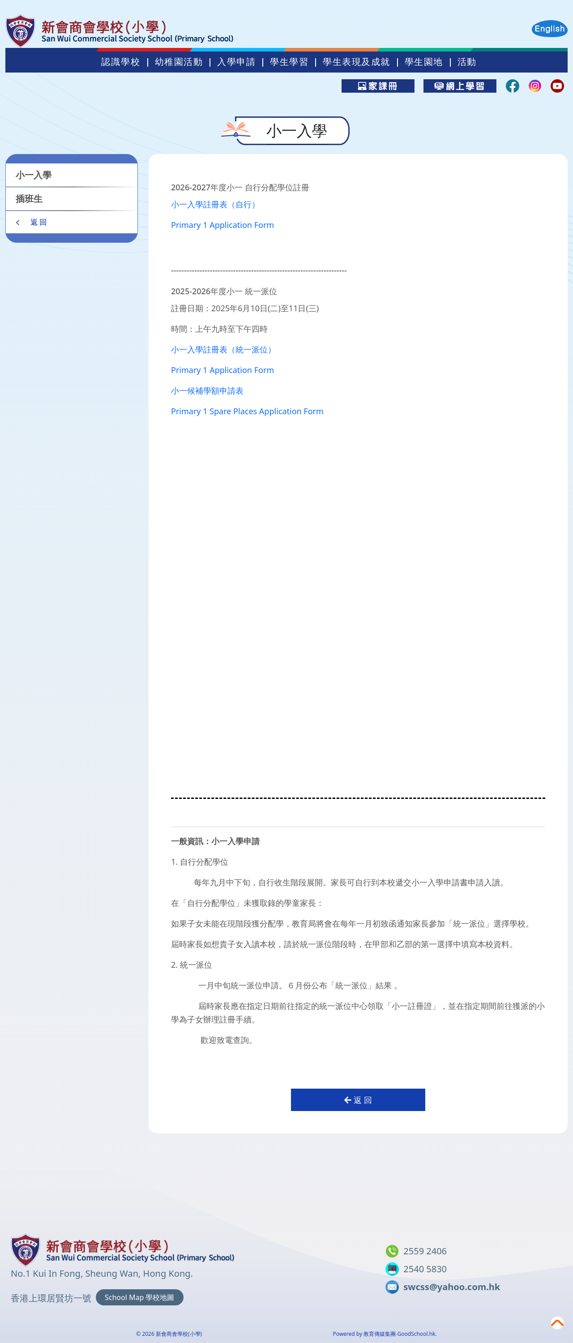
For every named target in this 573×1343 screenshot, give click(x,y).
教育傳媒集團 (379, 1334)
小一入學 (33, 175)
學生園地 (424, 62)
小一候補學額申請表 (207, 390)
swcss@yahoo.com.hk (451, 1287)
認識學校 (121, 62)
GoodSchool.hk (416, 1334)
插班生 (29, 199)
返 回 (31, 222)
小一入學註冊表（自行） (215, 204)
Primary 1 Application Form (222, 224)
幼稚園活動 (179, 62)
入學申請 (236, 62)
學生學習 (289, 62)
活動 (467, 62)
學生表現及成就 (356, 62)
